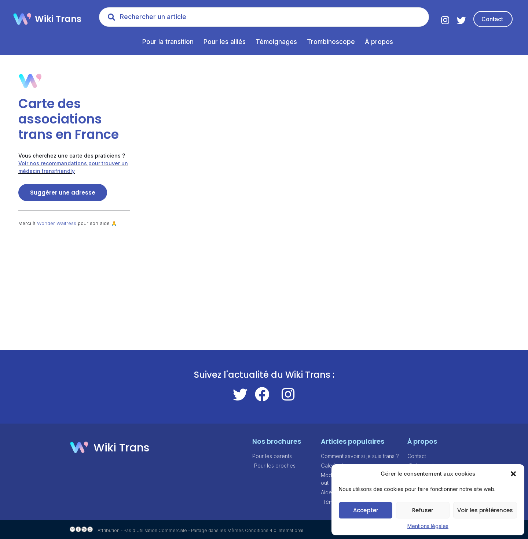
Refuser (422, 510)
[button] (513, 473)
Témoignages (276, 41)
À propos (379, 41)
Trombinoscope (331, 41)
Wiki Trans (58, 19)
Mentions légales (427, 526)
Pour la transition (168, 41)
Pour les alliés (224, 41)
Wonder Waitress (56, 223)
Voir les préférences (485, 510)
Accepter (365, 510)
